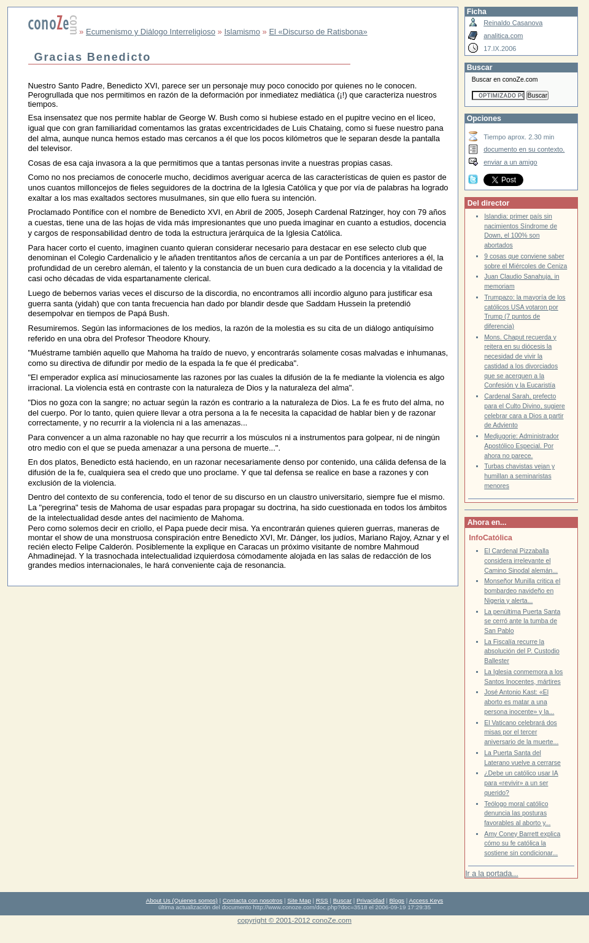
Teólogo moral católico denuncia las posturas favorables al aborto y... (517, 813)
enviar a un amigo (510, 162)
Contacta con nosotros (253, 900)
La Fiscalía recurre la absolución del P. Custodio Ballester (522, 651)
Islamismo (242, 31)
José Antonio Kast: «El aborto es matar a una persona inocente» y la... (519, 702)
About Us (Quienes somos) (182, 900)
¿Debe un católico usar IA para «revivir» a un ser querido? (521, 783)
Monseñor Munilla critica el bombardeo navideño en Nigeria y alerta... (522, 590)
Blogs (397, 900)
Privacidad (370, 900)
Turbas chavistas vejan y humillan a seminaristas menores (519, 476)
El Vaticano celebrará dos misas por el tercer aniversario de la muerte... (521, 732)
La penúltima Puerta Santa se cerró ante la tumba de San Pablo (522, 621)
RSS (322, 900)
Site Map (298, 900)
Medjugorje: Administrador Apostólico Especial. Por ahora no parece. (521, 446)
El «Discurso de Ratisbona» (318, 31)
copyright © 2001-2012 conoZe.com (294, 920)
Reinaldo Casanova (512, 22)
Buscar (342, 900)
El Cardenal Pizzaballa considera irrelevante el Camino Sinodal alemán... (521, 560)
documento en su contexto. (523, 149)
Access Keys (426, 900)
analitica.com (503, 35)
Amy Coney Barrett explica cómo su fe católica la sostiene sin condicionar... (522, 843)
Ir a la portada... (491, 873)
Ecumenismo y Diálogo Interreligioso (150, 31)
